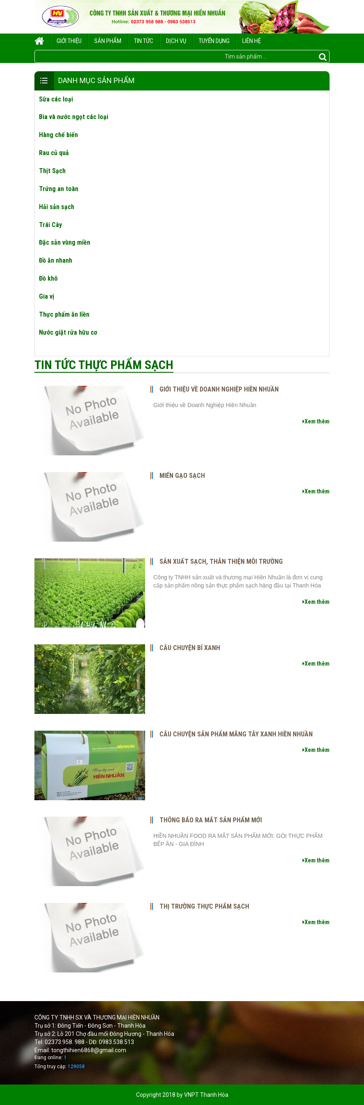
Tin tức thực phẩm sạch (103, 365)
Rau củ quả (54, 153)
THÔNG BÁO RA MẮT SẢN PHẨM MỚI (210, 820)
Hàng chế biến (58, 135)
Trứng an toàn (58, 189)
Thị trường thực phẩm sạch (204, 906)
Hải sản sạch (56, 207)
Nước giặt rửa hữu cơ (68, 332)
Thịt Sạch (52, 171)
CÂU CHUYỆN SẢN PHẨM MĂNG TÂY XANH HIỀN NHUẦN (236, 734)
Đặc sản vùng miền (64, 242)
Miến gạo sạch (182, 475)
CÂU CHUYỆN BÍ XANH (189, 648)
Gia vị (46, 296)
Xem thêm (316, 421)
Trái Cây (50, 225)
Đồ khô (48, 278)
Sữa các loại (56, 99)
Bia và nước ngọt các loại (73, 117)
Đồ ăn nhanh (55, 260)
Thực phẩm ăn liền (64, 314)
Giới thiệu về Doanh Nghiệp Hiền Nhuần (219, 389)
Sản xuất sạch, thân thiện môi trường (221, 561)
